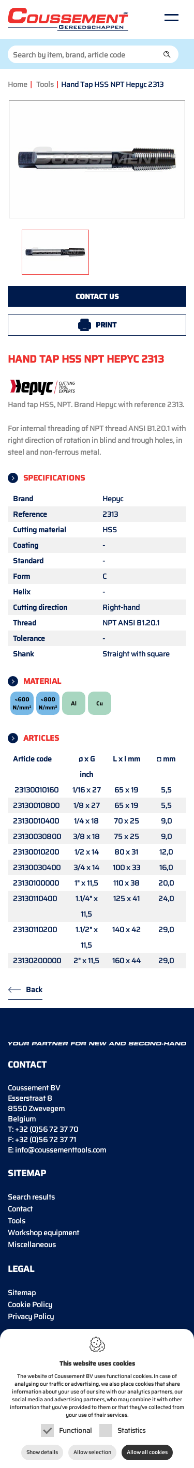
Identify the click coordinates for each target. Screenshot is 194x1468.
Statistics (131, 1430)
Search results (31, 1197)
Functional (75, 1430)
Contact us (97, 296)
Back (34, 989)
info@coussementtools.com (60, 1150)
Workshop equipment (43, 1232)
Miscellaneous (32, 1244)
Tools (45, 84)
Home (17, 84)
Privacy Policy (31, 1316)
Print (106, 325)
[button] (167, 54)
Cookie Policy (30, 1304)
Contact (20, 1209)
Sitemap (22, 1292)
